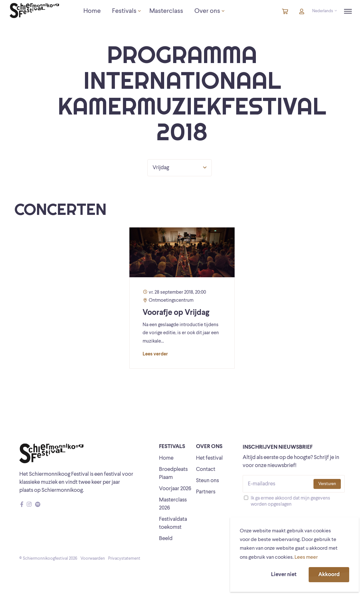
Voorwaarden (92, 558)
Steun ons (207, 480)
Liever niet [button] (283, 574)
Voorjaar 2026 (175, 488)
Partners (205, 492)
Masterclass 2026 (173, 504)
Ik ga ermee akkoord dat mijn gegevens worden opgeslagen (290, 501)
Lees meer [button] (306, 557)
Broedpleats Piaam (173, 473)
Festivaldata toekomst (173, 523)
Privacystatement (124, 558)
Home (166, 458)
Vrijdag (180, 167)
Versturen (327, 484)
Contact (205, 469)
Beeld (166, 538)
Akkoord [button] (329, 574)
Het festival (209, 458)
